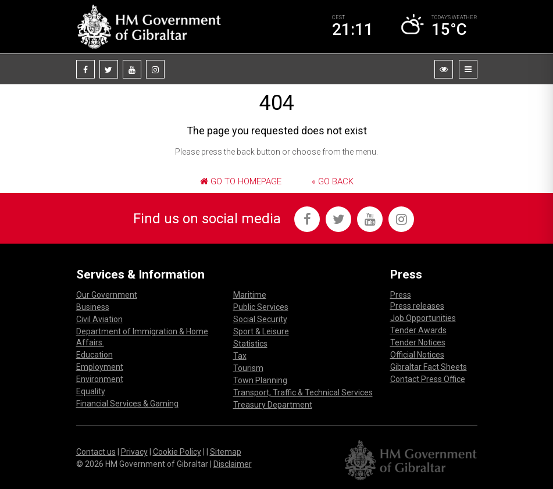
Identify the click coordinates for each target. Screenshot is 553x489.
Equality (90, 391)
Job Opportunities (423, 318)
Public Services (260, 307)
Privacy (134, 451)
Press (400, 294)
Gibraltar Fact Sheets (428, 367)
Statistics (250, 343)
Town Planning (260, 380)
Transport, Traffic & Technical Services (303, 392)
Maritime (249, 294)
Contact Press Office (427, 379)
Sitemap (225, 451)
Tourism (248, 368)
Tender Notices (417, 342)
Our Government (106, 294)
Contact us (96, 451)
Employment (99, 367)
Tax (240, 355)
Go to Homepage (240, 181)
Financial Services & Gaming (127, 403)
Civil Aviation (99, 319)
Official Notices (417, 354)
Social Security (260, 319)
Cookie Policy (177, 451)
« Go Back (333, 181)
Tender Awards (418, 330)
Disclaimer (232, 464)
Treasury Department (272, 404)
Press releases (417, 305)
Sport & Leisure (261, 331)
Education (94, 354)
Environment (99, 379)
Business (92, 307)
